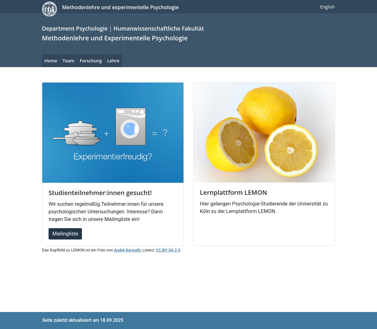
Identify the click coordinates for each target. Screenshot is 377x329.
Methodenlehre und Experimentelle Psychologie (115, 38)
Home (50, 61)
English (327, 7)
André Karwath (127, 250)
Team (68, 61)
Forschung (91, 61)
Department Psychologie (74, 28)
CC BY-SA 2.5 (168, 250)
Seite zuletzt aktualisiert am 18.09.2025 (83, 320)
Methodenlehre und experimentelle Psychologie (120, 7)
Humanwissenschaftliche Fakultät (158, 28)
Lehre (113, 61)
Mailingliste (65, 234)
